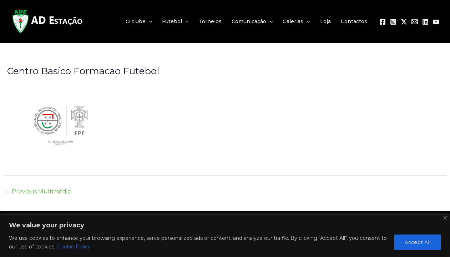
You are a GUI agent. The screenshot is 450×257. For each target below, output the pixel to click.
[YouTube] (436, 22)
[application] (149, 21)
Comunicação (252, 21)
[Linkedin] (425, 22)
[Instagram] (393, 22)
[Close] (445, 218)
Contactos (354, 21)
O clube (139, 21)
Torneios (210, 21)
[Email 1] (414, 22)
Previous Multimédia (38, 192)
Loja (325, 21)
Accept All (418, 242)
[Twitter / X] (404, 22)
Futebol (175, 21)
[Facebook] (382, 22)
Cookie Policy (74, 246)
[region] (225, 236)
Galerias (296, 21)
